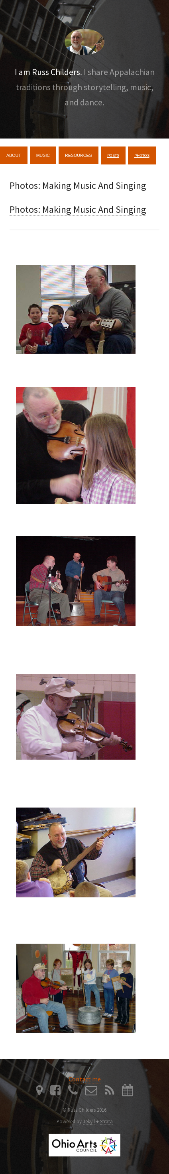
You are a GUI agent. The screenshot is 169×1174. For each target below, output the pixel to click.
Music (43, 155)
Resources (78, 155)
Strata (106, 1121)
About (13, 155)
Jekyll (89, 1121)
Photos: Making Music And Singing (78, 209)
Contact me (85, 1079)
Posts (113, 155)
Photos (141, 155)
